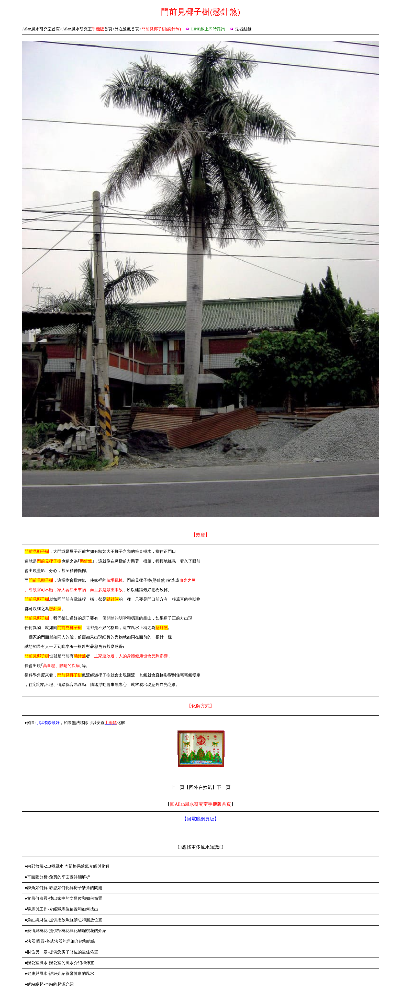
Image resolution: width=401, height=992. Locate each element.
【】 (200, 818)
